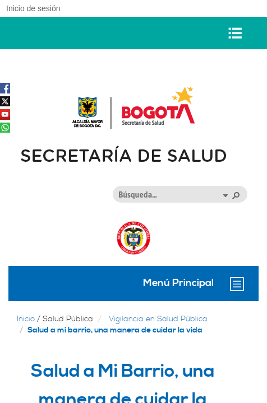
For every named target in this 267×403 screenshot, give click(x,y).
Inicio (26, 319)
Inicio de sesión (33, 8)
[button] (225, 194)
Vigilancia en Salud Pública (158, 319)
